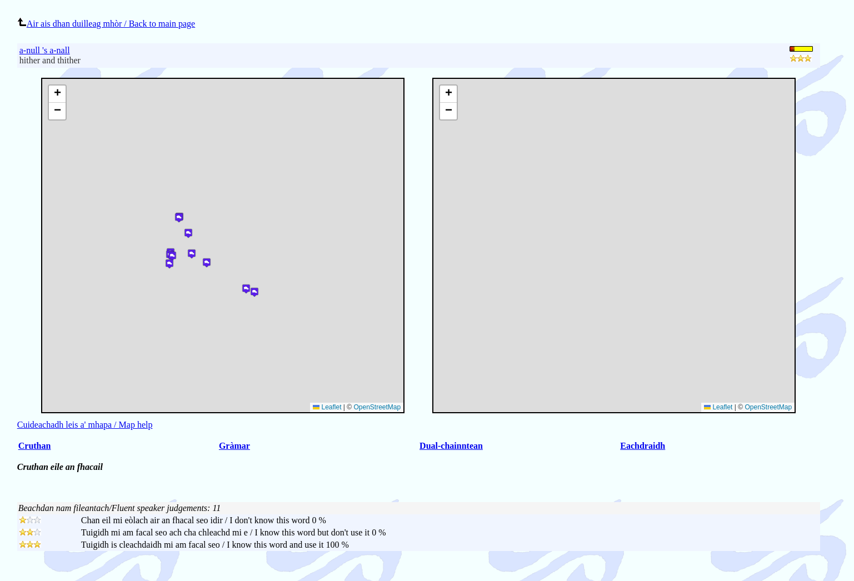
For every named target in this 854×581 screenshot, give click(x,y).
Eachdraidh (642, 445)
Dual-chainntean (451, 445)
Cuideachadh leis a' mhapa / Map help (85, 424)
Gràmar (234, 445)
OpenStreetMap (768, 407)
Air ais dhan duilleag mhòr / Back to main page (106, 23)
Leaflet (718, 407)
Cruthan (34, 445)
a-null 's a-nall (44, 50)
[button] (448, 94)
